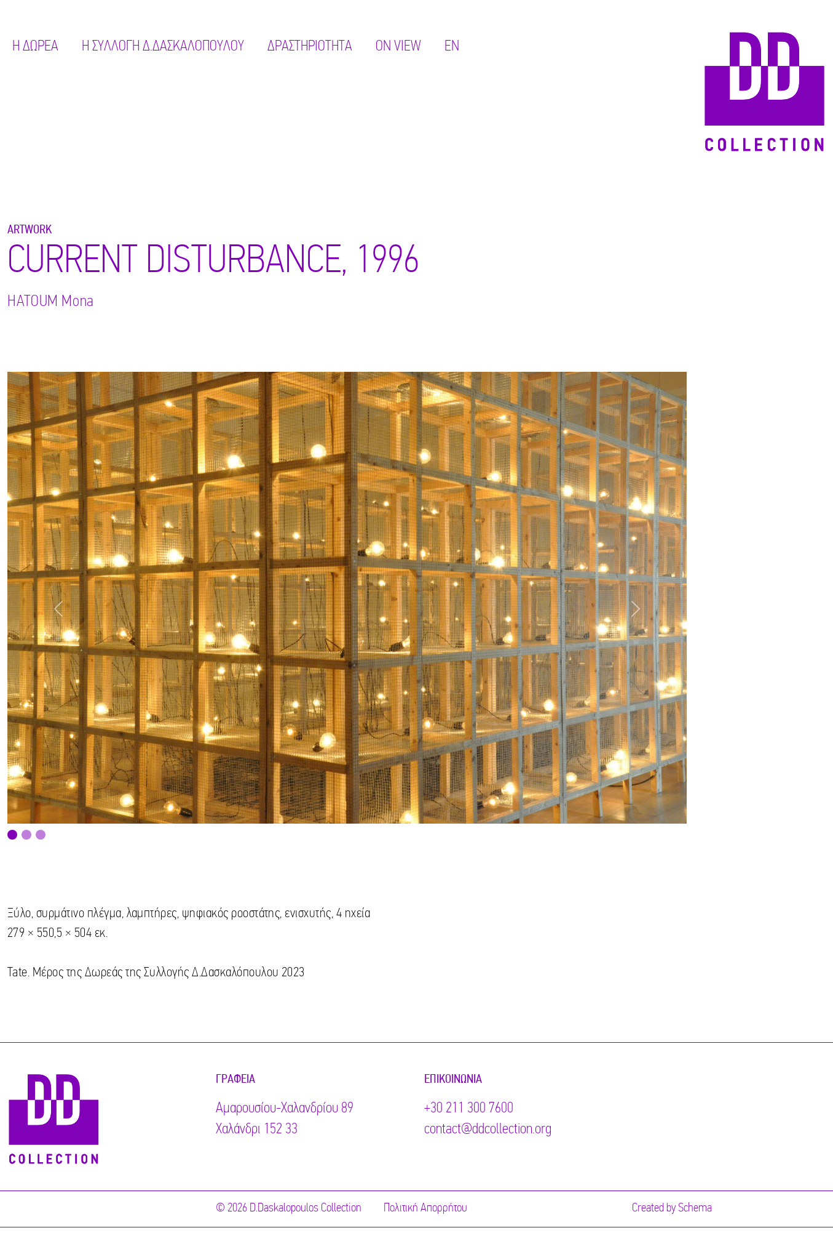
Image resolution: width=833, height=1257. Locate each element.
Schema (695, 1208)
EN (451, 46)
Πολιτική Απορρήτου (425, 1208)
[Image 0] (12, 835)
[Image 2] (40, 835)
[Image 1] (26, 835)
